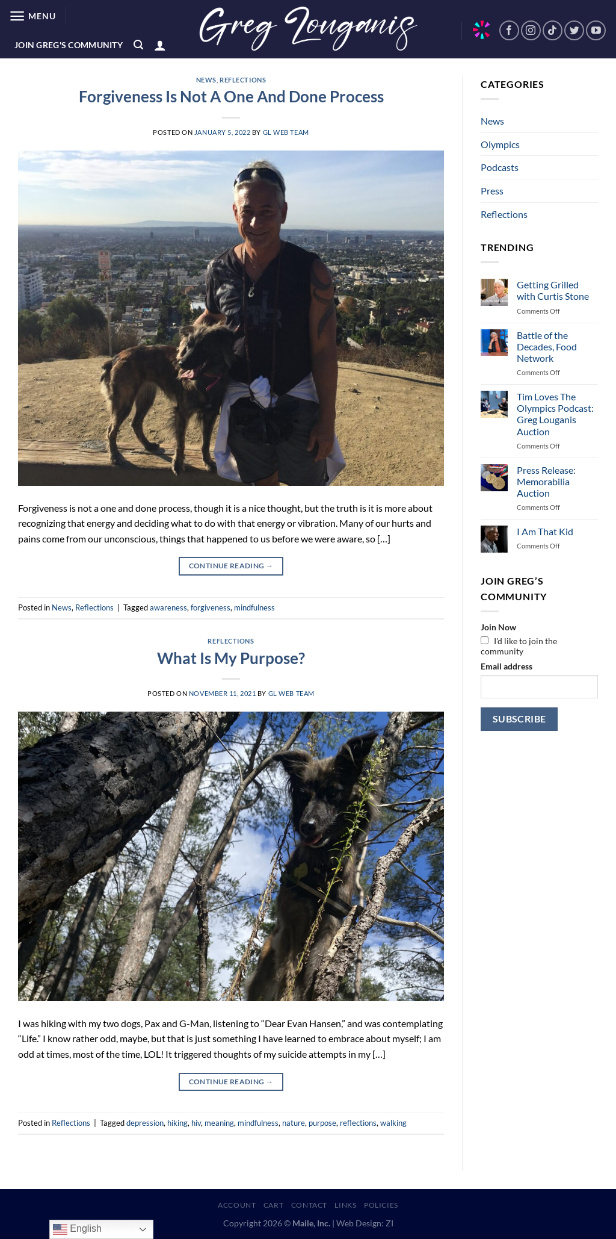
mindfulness (254, 607)
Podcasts (500, 167)
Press (492, 190)
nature (293, 1123)
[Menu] (32, 16)
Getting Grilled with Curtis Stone (553, 290)
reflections (358, 1123)
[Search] (138, 45)
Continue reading (231, 565)
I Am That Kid (545, 531)
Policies (381, 1205)
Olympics (500, 144)
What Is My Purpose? (231, 658)
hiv (196, 1123)
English (77, 1229)
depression (145, 1123)
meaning (219, 1123)
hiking (177, 1123)
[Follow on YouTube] (596, 30)
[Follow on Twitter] (574, 30)
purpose (322, 1123)
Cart (273, 1205)
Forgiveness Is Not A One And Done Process (231, 96)
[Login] (160, 45)
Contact (309, 1205)
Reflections (243, 80)
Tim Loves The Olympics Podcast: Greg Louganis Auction (555, 414)
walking (393, 1123)
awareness (168, 607)
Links (345, 1205)
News (206, 80)
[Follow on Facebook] (509, 30)
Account (237, 1205)
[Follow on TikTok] (552, 30)
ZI (389, 1223)
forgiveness (210, 607)
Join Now (498, 627)
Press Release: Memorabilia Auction (546, 481)
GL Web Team (286, 132)
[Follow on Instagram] (531, 30)
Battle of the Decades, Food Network (547, 346)
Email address (506, 666)
